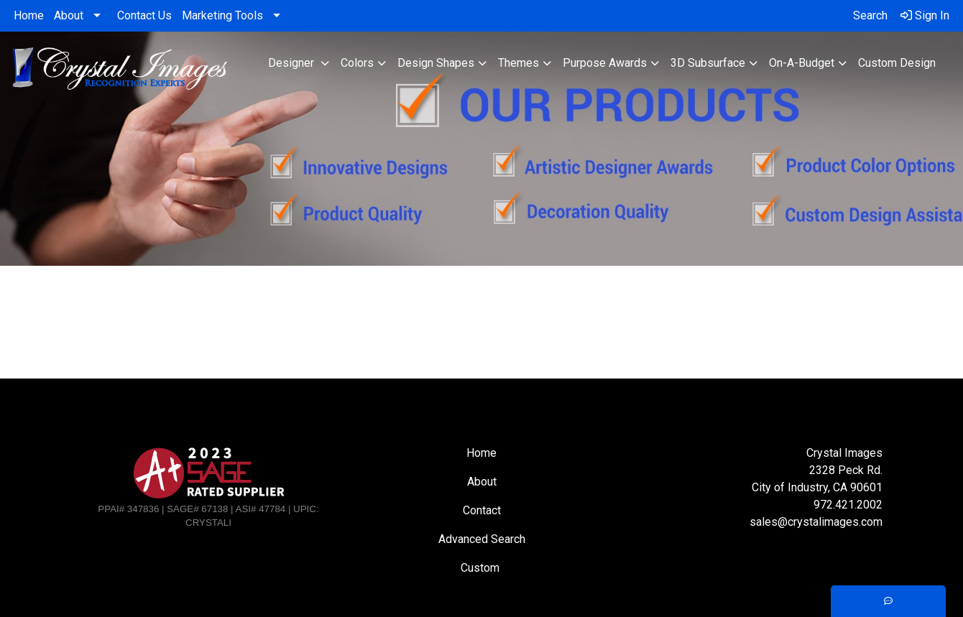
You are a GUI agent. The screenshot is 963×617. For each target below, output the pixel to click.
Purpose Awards (605, 63)
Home (29, 15)
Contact (482, 510)
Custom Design (897, 63)
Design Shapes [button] (435, 63)
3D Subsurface (708, 63)
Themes (518, 63)
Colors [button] (357, 63)
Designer (292, 63)
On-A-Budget (801, 63)
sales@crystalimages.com (816, 522)
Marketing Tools (222, 15)
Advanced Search (481, 539)
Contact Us (144, 15)
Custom (481, 568)
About (68, 15)
